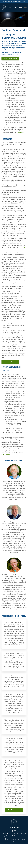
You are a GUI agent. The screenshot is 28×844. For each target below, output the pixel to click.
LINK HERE (20, 132)
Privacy (6, 839)
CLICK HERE (5, 454)
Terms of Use (15, 839)
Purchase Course (10, 58)
